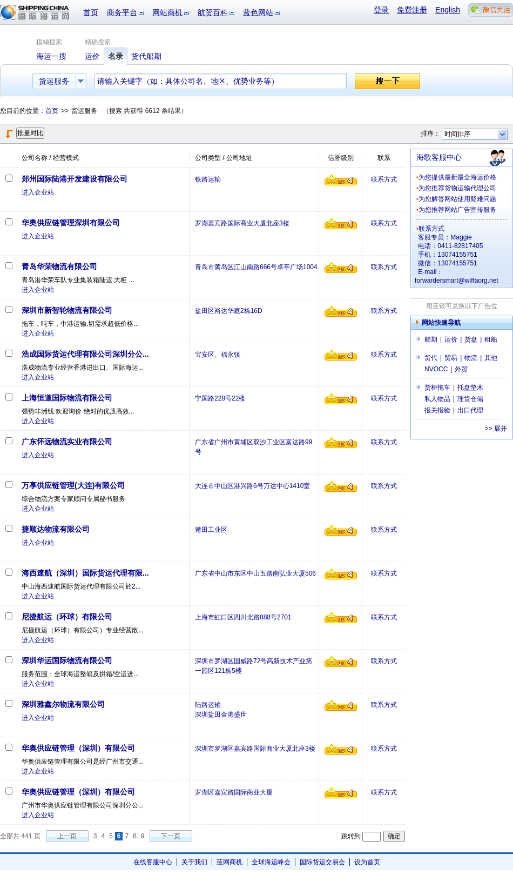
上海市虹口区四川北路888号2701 (243, 617)
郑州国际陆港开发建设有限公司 (74, 179)
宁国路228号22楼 (220, 398)
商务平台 (122, 12)
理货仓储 (470, 399)
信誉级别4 (341, 180)
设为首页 (367, 862)
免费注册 (412, 9)
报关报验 (437, 410)
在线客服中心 (152, 862)
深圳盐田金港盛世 (221, 714)
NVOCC (436, 369)
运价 (450, 339)
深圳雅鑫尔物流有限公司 (63, 704)
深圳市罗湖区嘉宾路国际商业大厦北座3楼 (255, 748)
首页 (90, 12)
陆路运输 (208, 705)
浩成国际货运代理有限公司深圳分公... (85, 354)
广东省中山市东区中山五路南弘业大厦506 (255, 573)
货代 (430, 358)
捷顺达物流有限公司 (56, 529)
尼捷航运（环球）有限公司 (67, 616)
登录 (381, 9)
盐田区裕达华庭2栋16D (228, 311)
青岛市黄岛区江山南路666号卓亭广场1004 (256, 267)
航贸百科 (213, 12)
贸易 (450, 358)
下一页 (170, 836)
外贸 (461, 369)
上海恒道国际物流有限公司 (67, 397)
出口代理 (470, 410)
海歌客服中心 (439, 157)
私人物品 (437, 399)
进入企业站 (38, 192)
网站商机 (167, 12)
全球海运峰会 (271, 862)
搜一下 (387, 81)
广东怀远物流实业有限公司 (67, 441)
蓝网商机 (229, 862)
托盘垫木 (470, 387)
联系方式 (384, 179)
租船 (490, 339)
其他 (490, 358)
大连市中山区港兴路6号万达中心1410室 (252, 486)
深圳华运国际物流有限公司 (67, 660)
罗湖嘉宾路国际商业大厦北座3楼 (242, 223)
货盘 (470, 339)
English (447, 9)
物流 (470, 358)
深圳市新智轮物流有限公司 (67, 310)
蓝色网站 (258, 12)
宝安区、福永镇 (217, 354)
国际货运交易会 (322, 862)
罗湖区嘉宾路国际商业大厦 (234, 792)
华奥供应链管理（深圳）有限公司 (78, 748)
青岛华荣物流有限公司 (59, 266)
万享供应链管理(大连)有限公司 (73, 485)
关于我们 (194, 862)
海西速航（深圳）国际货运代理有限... (85, 573)
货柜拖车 (437, 387)
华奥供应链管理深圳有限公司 (71, 222)
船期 (430, 339)
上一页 (67, 836)
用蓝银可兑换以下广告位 (461, 306)
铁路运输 (208, 179)
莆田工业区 (211, 529)
